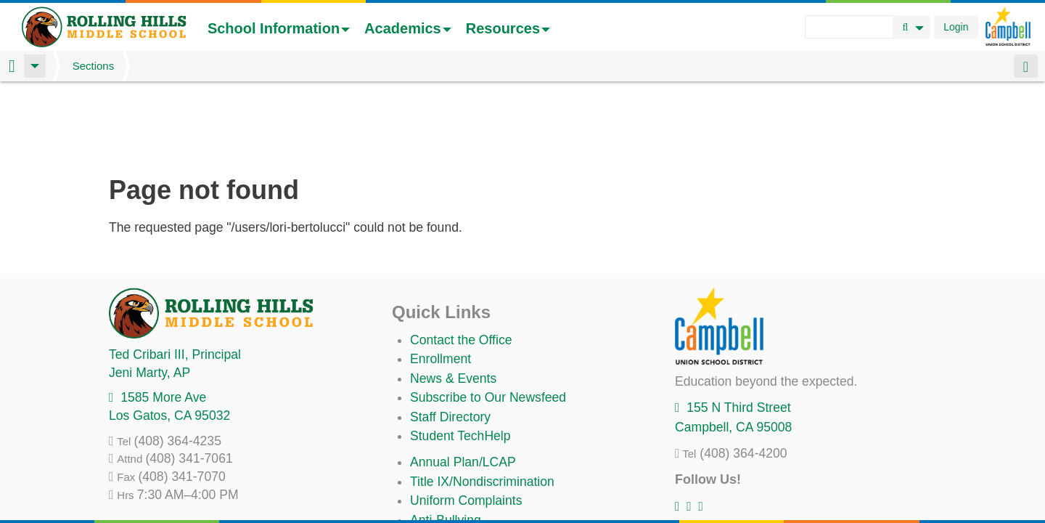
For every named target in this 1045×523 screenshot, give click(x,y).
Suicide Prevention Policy (482, 462)
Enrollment (440, 282)
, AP (149, 296)
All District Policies (462, 481)
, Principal (175, 278)
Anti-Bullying (445, 444)
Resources (508, 28)
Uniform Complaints (466, 424)
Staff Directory (450, 340)
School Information (279, 28)
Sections (94, 66)
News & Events (453, 302)
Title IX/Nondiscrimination (482, 405)
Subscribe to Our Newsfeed (488, 321)
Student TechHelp (460, 359)
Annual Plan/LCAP (463, 385)
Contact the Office (461, 263)
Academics (407, 28)
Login (955, 27)
